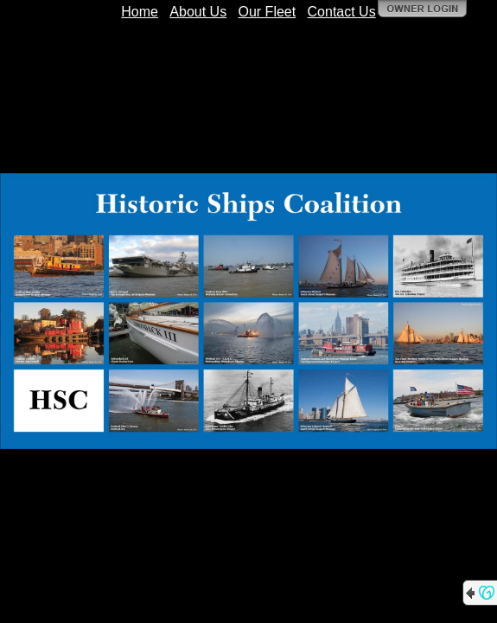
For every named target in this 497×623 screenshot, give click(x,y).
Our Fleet (267, 11)
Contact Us (342, 11)
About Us (197, 11)
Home (139, 11)
